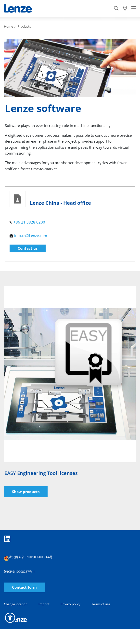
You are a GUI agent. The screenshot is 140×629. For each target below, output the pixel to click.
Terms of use (100, 604)
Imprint (44, 604)
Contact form (24, 587)
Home (8, 26)
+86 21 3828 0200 (29, 222)
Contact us (28, 248)
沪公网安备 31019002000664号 (28, 558)
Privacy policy (70, 604)
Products (24, 26)
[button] (10, 618)
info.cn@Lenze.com (30, 235)
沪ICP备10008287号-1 (19, 571)
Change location (15, 604)
